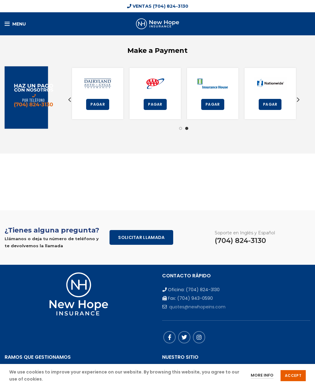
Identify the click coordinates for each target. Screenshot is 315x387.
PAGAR (97, 104)
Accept (293, 375)
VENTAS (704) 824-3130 (157, 6)
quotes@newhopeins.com (197, 307)
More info (262, 375)
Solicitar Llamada (141, 237)
